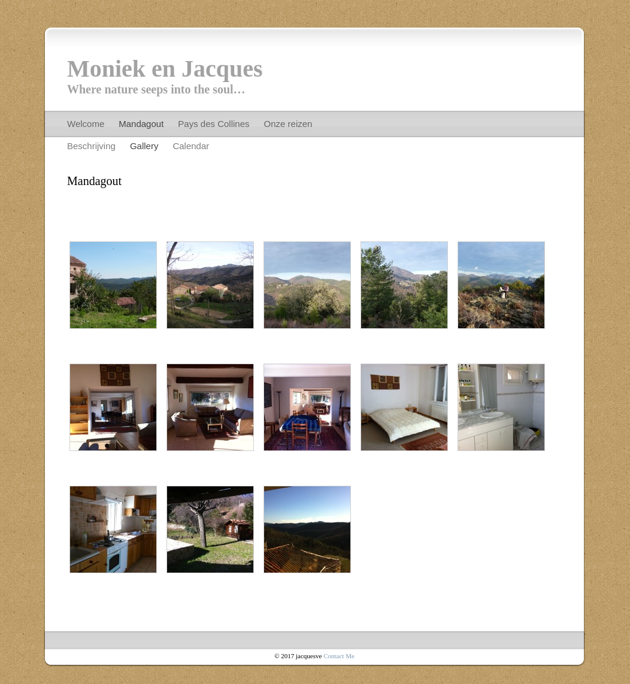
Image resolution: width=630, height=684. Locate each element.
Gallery (144, 146)
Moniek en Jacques (165, 68)
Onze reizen (288, 124)
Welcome (85, 124)
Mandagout (141, 124)
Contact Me (339, 655)
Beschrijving (91, 146)
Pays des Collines (213, 124)
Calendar (190, 146)
